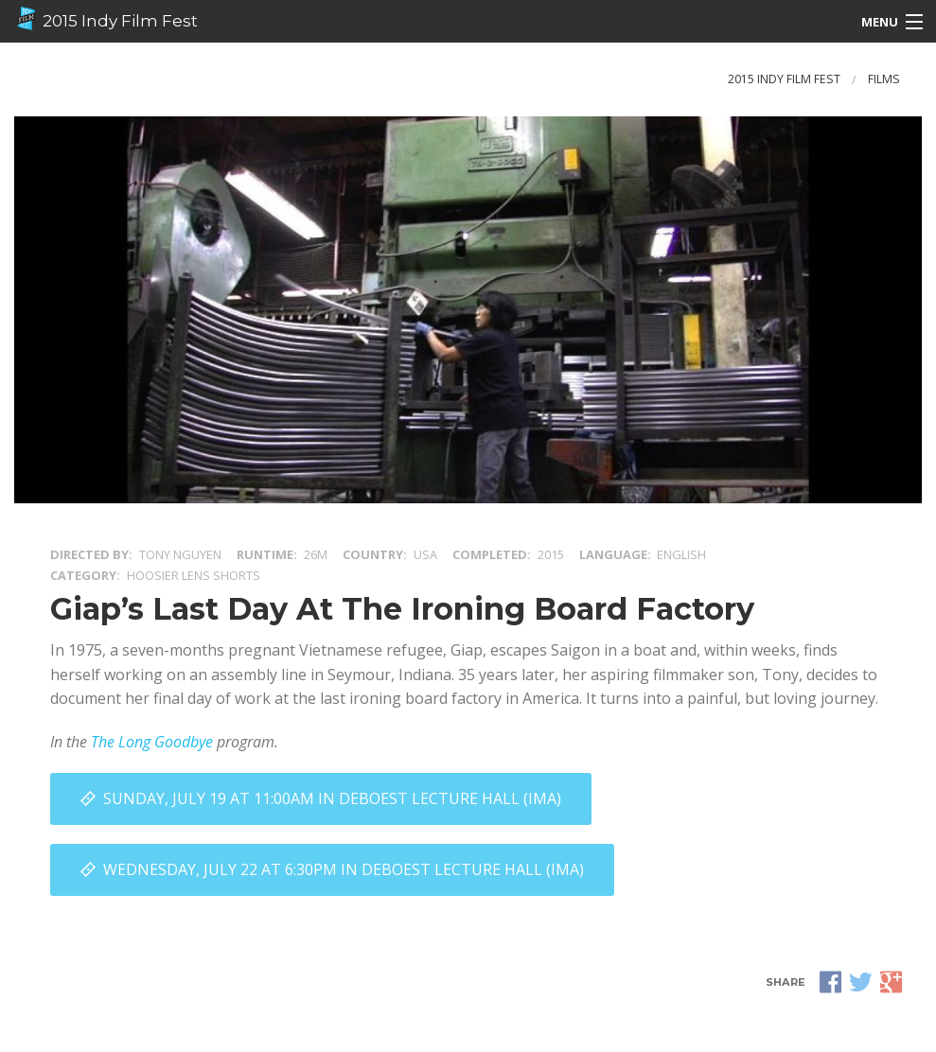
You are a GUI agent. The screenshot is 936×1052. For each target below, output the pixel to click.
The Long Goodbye (152, 741)
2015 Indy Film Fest (106, 19)
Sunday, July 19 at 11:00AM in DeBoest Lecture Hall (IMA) (332, 798)
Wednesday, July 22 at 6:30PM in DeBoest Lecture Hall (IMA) (343, 869)
